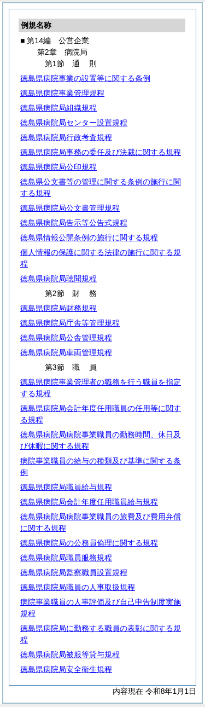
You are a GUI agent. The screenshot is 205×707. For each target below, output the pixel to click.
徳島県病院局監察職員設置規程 (73, 572)
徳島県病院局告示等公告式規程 (73, 222)
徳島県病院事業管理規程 (62, 93)
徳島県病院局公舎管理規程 (66, 337)
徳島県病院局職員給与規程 (66, 487)
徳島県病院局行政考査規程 (66, 137)
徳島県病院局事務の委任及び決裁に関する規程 (100, 152)
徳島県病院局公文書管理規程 (70, 208)
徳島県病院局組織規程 (58, 107)
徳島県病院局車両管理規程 (66, 352)
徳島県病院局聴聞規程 (58, 278)
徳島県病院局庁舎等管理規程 (70, 322)
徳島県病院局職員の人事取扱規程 (77, 587)
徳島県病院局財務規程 (58, 308)
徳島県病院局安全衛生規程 (66, 669)
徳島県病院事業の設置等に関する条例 (85, 78)
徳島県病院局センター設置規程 (73, 122)
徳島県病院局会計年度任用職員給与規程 (89, 501)
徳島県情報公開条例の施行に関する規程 (89, 237)
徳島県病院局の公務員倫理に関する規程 (89, 542)
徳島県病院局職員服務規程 (66, 557)
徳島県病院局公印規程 (58, 167)
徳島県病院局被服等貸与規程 (70, 654)
